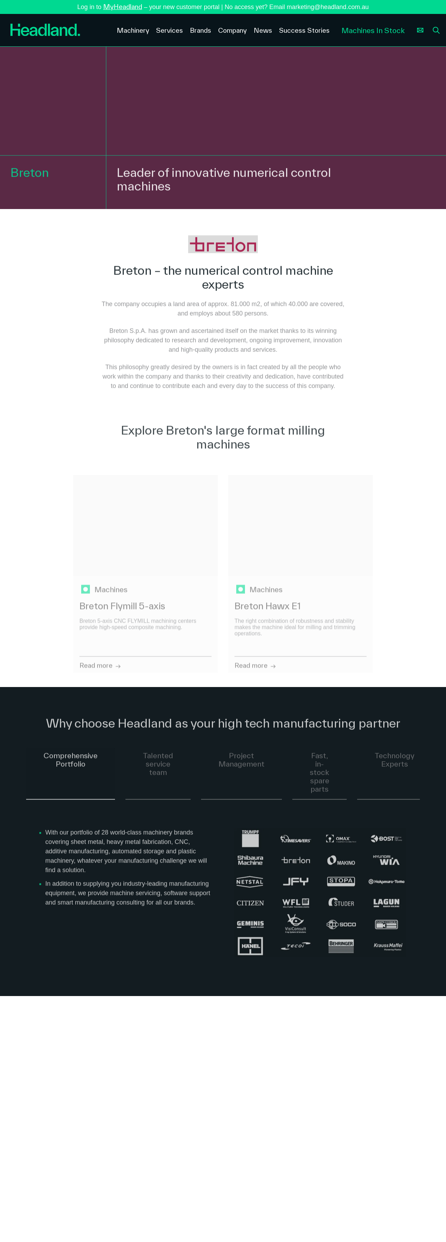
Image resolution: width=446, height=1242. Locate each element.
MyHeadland (122, 6)
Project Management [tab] (241, 763)
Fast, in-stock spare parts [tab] (319, 776)
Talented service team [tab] (158, 767)
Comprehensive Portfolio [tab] (71, 763)
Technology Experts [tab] (394, 763)
